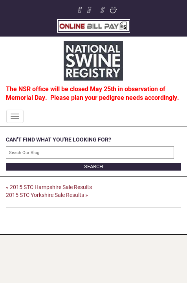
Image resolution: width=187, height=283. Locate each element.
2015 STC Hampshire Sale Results (49, 187)
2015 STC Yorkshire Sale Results (47, 194)
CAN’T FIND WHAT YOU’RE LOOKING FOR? (58, 139)
